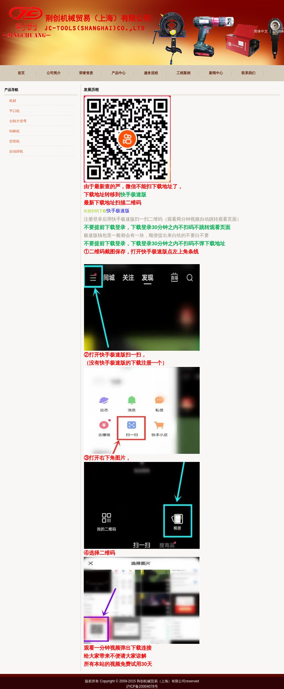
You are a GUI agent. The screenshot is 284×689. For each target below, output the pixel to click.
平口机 (14, 111)
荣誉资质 (86, 73)
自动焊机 (16, 151)
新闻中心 (216, 73)
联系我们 (248, 73)
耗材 (12, 101)
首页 (21, 73)
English (278, 31)
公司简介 (54, 73)
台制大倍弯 (18, 121)
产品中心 (118, 73)
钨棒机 (14, 131)
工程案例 (183, 73)
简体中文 (261, 31)
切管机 (14, 141)
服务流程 (151, 73)
